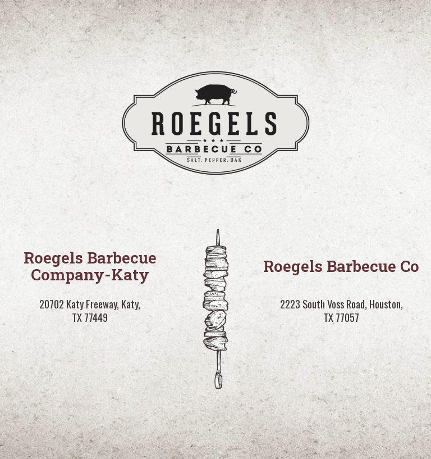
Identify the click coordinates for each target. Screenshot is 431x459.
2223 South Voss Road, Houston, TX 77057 (341, 310)
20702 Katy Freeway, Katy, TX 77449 (89, 310)
